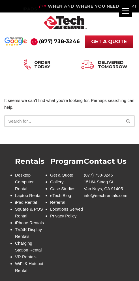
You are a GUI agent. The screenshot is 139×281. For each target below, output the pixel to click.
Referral (57, 202)
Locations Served (66, 209)
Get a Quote (61, 175)
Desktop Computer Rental (24, 182)
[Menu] (125, 10)
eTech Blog (60, 195)
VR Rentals (26, 256)
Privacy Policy (63, 215)
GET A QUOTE (109, 41)
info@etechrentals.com (105, 195)
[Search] (63, 121)
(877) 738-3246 (59, 41)
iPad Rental (26, 202)
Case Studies (62, 188)
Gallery (57, 181)
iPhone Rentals (29, 222)
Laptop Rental (28, 195)
